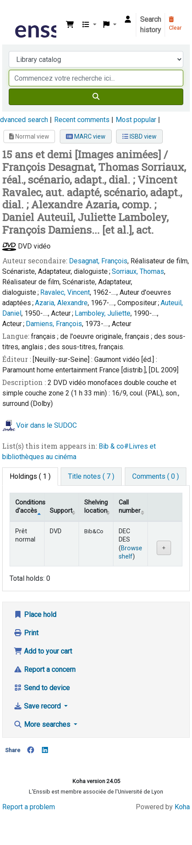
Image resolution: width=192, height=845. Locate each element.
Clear (175, 24)
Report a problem (28, 807)
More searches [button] (43, 724)
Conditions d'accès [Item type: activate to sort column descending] (30, 506)
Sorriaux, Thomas (138, 271)
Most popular (136, 120)
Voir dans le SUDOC (46, 425)
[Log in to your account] (128, 19)
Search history (150, 24)
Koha (182, 807)
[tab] (91, 476)
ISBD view (139, 136)
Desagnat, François (98, 261)
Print (26, 633)
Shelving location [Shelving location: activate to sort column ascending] (96, 506)
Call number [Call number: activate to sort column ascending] (130, 506)
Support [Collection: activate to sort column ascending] (61, 510)
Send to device (42, 688)
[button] (69, 25)
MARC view (86, 136)
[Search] (96, 97)
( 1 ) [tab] (30, 476)
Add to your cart (43, 651)
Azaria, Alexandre (61, 303)
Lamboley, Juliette (102, 313)
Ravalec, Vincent (65, 292)
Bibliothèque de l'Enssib (16, 13)
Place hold (35, 614)
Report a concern (44, 669)
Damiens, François (54, 324)
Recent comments (82, 120)
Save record (38, 706)
